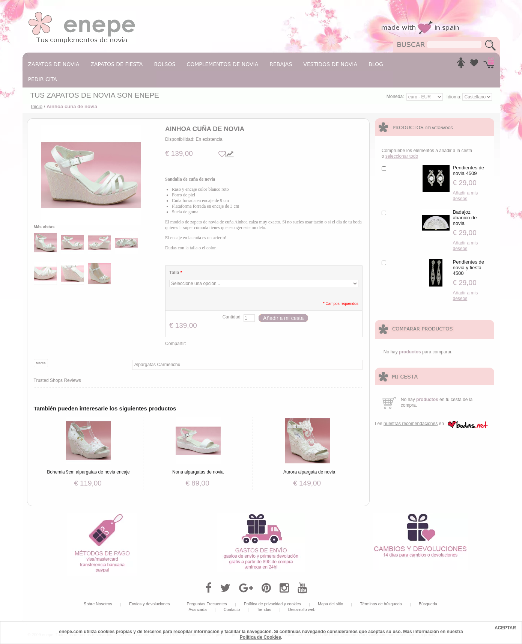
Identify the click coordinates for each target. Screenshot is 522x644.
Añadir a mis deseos (465, 195)
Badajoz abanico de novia (465, 217)
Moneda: (395, 96)
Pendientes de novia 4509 (468, 170)
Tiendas (264, 609)
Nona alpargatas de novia (198, 472)
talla (194, 247)
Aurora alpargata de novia (309, 472)
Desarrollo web (302, 609)
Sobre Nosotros (98, 604)
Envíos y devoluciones (149, 604)
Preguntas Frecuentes (207, 604)
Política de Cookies (260, 637)
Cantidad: (232, 317)
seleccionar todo (401, 156)
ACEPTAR (505, 627)
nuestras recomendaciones (411, 423)
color (210, 247)
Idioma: (455, 97)
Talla (175, 272)
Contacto (232, 609)
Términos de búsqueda (381, 604)
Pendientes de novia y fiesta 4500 (468, 267)
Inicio (37, 106)
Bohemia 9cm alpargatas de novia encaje (88, 472)
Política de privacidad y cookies (272, 604)
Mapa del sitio (330, 604)
